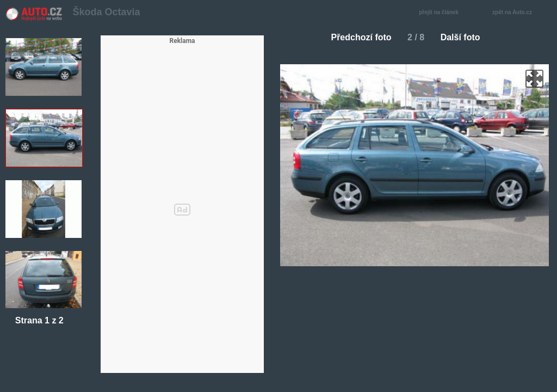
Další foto (465, 37)
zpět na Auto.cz (517, 13)
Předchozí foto (356, 37)
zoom (534, 79)
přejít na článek (442, 13)
